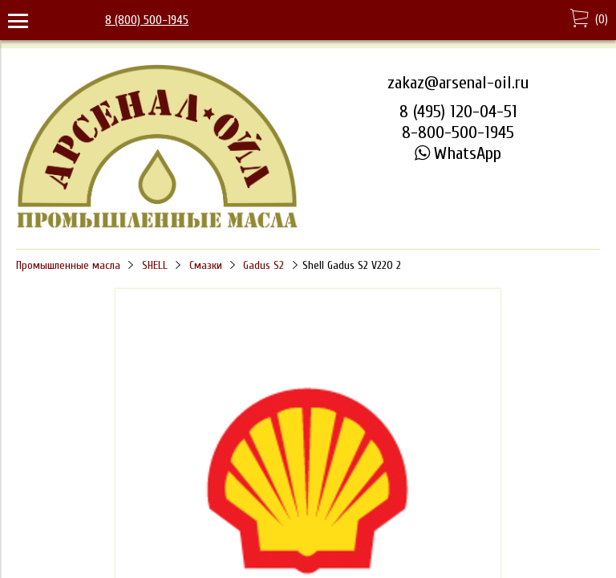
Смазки (205, 265)
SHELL (155, 265)
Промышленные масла (68, 265)
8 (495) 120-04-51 (458, 111)
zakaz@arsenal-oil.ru (458, 82)
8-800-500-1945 (458, 132)
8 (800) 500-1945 (146, 20)
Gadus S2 (263, 265)
